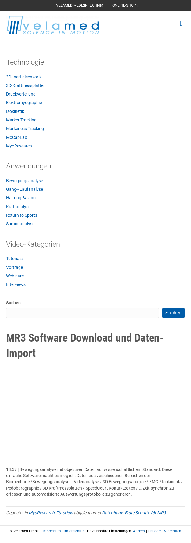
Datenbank (112, 512)
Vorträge (14, 267)
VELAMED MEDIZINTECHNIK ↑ (81, 5)
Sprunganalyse (20, 223)
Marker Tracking (21, 120)
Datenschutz (74, 531)
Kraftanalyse (18, 206)
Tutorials (14, 258)
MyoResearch (19, 145)
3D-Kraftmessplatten (26, 85)
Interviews (16, 284)
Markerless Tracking (25, 128)
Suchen (13, 302)
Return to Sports (21, 215)
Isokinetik (15, 111)
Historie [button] (154, 531)
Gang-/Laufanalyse (24, 189)
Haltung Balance (21, 197)
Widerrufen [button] (172, 531)
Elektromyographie (24, 102)
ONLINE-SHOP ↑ (125, 5)
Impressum (51, 531)
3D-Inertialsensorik (23, 76)
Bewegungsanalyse (24, 180)
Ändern (139, 531)
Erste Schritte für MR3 (145, 512)
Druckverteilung (21, 94)
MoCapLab (16, 137)
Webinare (15, 275)
